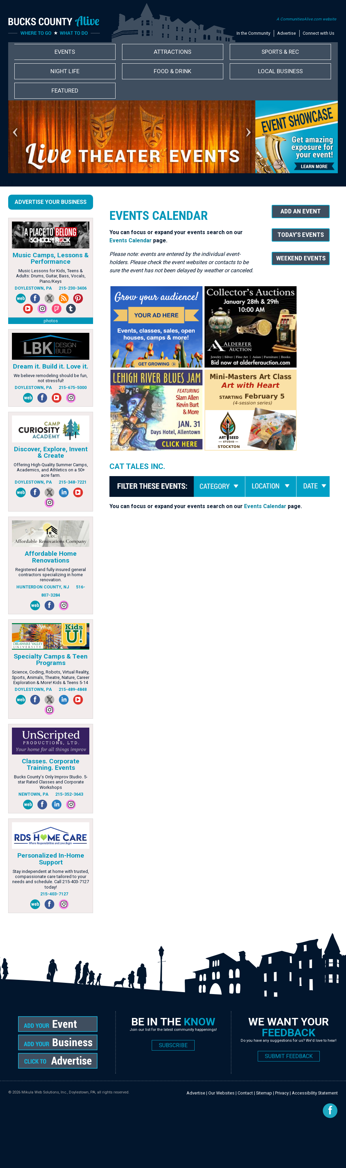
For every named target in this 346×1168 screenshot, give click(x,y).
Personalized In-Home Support (50, 858)
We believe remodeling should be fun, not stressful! (51, 378)
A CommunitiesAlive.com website (306, 19)
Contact (245, 1093)
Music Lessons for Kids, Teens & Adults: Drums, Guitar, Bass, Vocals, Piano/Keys (51, 276)
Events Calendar (130, 240)
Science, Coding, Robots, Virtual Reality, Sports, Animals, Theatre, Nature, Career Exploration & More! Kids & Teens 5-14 (50, 677)
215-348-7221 (73, 482)
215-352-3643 (69, 794)
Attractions (172, 51)
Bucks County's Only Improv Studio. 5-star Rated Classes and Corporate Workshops (51, 782)
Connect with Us (318, 33)
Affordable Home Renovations (51, 557)
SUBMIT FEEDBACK (289, 1056)
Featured (64, 90)
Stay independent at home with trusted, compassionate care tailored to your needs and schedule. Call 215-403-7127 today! (50, 879)
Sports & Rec (280, 51)
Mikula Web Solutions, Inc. (44, 1092)
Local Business (280, 71)
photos (51, 320)
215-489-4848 (73, 689)
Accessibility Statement (315, 1093)
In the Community (253, 33)
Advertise (286, 33)
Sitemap (264, 1093)
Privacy (282, 1093)
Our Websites (221, 1093)
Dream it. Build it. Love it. (50, 366)
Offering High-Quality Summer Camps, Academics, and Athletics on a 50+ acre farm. (51, 470)
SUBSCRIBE (173, 1045)
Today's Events (300, 235)
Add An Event (301, 211)
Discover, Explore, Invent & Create (51, 452)
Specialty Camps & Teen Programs (51, 659)
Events (65, 51)
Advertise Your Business (51, 202)
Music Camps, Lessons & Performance (51, 258)
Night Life (64, 71)
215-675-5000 (73, 387)
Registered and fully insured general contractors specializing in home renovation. (50, 575)
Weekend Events (301, 258)
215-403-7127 (54, 893)
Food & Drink (172, 71)
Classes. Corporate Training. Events (50, 764)
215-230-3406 (73, 288)
